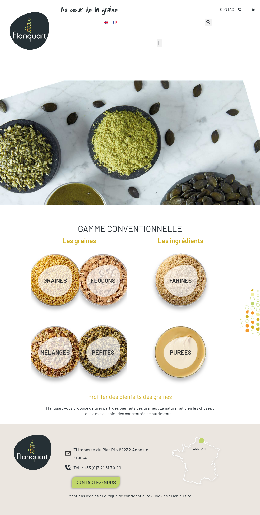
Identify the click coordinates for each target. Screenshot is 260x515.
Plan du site (181, 495)
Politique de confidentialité (126, 495)
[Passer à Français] (114, 22)
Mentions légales (84, 495)
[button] (208, 22)
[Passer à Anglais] (106, 22)
